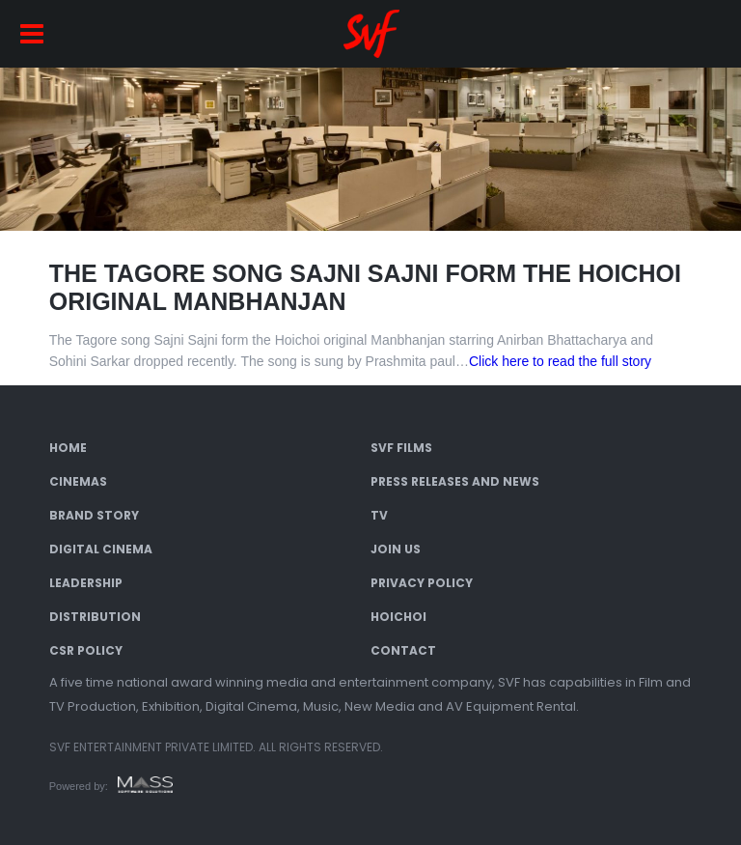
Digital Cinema (100, 549)
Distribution (95, 616)
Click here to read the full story (560, 361)
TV (379, 515)
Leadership (86, 583)
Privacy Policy (421, 583)
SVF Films (401, 447)
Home (68, 447)
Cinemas (78, 481)
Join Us (395, 549)
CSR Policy (86, 650)
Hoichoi (398, 616)
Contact (403, 650)
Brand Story (94, 515)
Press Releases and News (454, 481)
